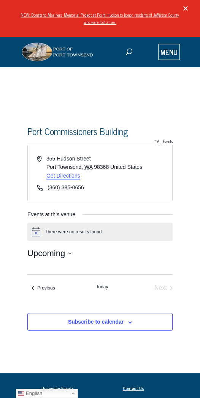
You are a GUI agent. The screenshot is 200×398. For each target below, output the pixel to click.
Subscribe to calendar (96, 322)
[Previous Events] (43, 288)
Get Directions (63, 176)
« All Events (163, 141)
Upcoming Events (57, 388)
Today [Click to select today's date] (102, 286)
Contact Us (133, 388)
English (30, 393)
